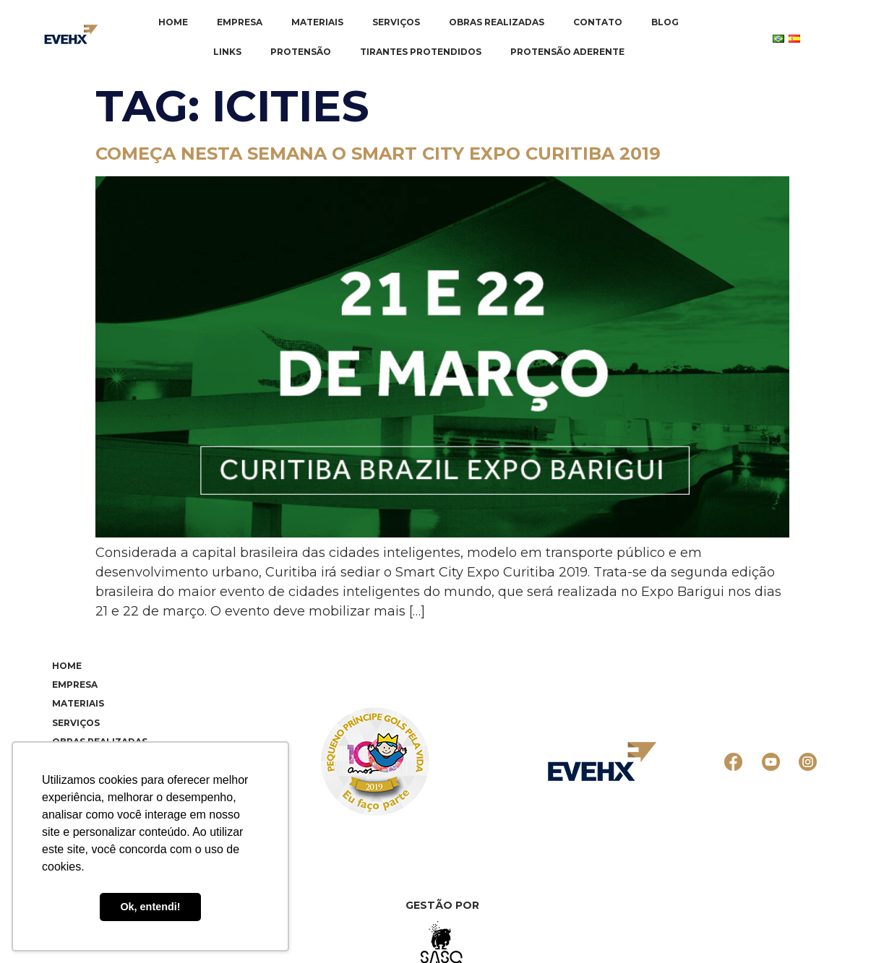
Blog (665, 22)
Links (227, 51)
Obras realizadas (496, 22)
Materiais (317, 22)
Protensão (300, 51)
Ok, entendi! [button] (150, 906)
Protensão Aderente (567, 51)
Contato (597, 22)
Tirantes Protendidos (420, 51)
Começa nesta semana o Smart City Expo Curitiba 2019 (378, 153)
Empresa (239, 22)
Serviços (396, 22)
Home (173, 22)
